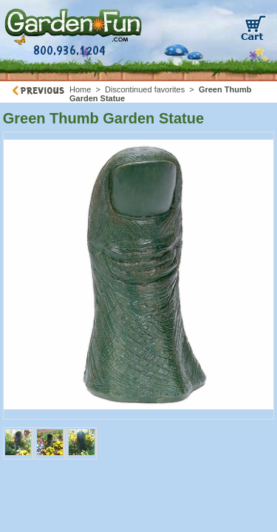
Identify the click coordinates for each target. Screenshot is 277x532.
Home (80, 89)
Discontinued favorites (145, 89)
